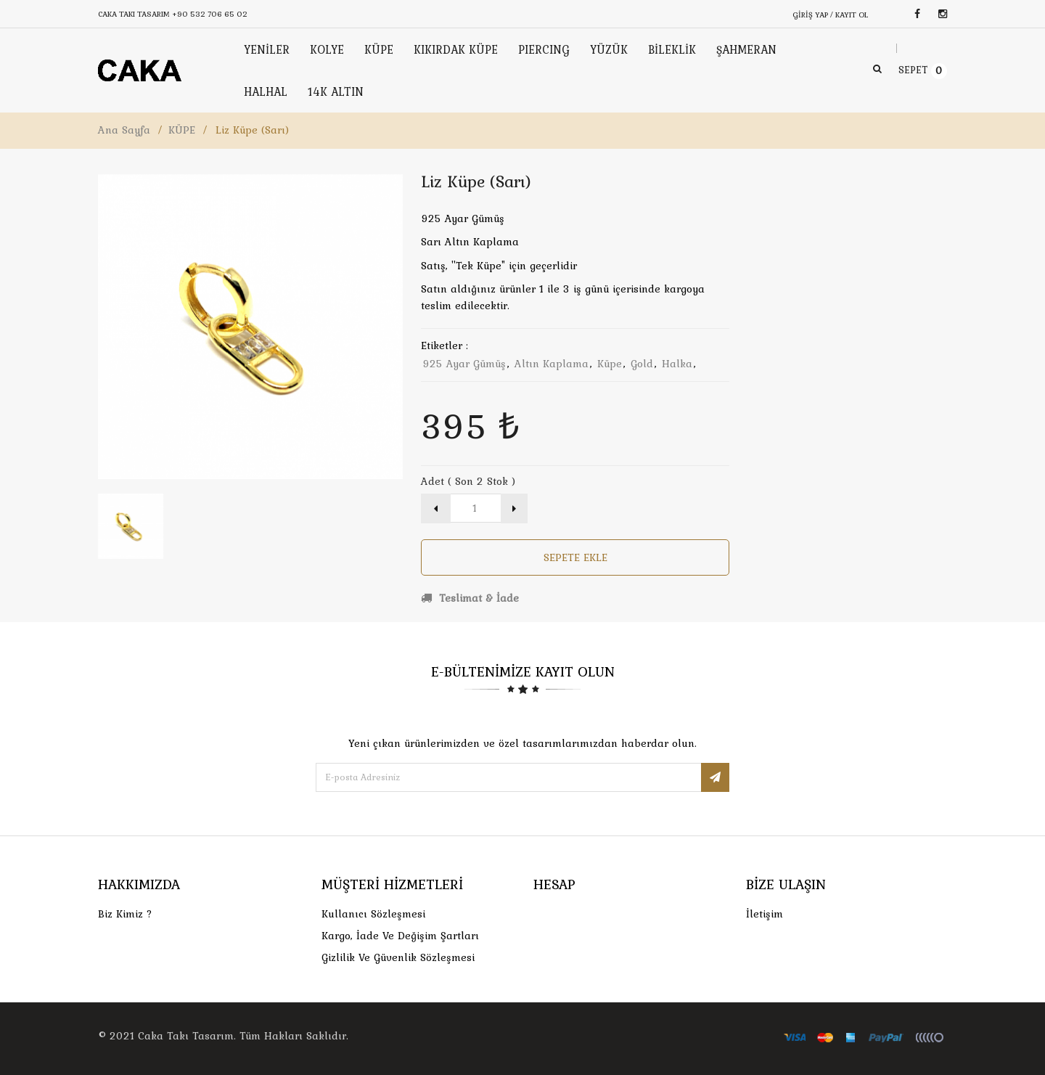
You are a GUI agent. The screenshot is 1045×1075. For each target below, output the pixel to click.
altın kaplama (552, 364)
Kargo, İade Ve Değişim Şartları (400, 936)
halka (677, 364)
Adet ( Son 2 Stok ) (468, 481)
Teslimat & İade (470, 598)
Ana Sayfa (124, 130)
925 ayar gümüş (464, 364)
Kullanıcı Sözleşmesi (373, 914)
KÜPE (181, 130)
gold (642, 364)
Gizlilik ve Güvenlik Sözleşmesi (398, 957)
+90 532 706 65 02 (209, 14)
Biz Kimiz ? (125, 914)
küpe (609, 364)
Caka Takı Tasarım (186, 1036)
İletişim (764, 914)
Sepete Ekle (575, 557)
